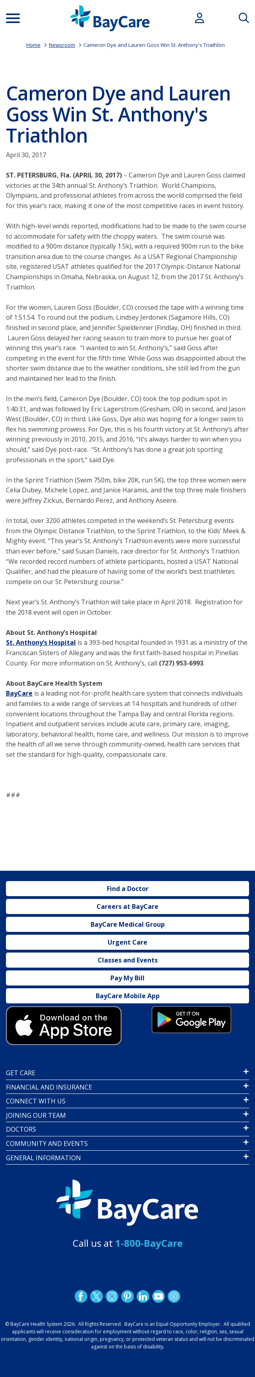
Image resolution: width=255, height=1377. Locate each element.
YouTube (158, 1296)
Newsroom (62, 44)
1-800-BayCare (149, 1243)
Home (33, 44)
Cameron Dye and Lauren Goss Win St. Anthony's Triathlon (154, 44)
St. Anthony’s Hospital (41, 642)
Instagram (112, 1296)
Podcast (174, 1296)
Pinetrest (127, 1296)
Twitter (96, 1296)
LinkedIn (143, 1296)
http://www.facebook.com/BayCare (81, 1296)
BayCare (19, 693)
